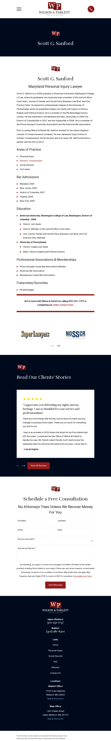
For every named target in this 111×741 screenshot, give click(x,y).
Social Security (55, 656)
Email (60, 530)
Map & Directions (55, 698)
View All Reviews (38, 465)
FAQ (55, 661)
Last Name (62, 521)
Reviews (55, 667)
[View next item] (58, 345)
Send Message (55, 584)
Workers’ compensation (31, 160)
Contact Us (55, 673)
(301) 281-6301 (55, 631)
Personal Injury (55, 650)
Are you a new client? (26, 539)
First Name (22, 521)
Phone (20, 530)
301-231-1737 (55, 622)
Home (55, 644)
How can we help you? (26, 548)
